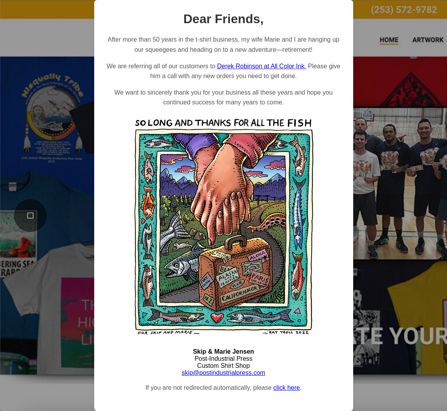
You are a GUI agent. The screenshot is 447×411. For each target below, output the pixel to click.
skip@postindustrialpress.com (223, 372)
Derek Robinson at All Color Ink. (261, 66)
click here (287, 387)
